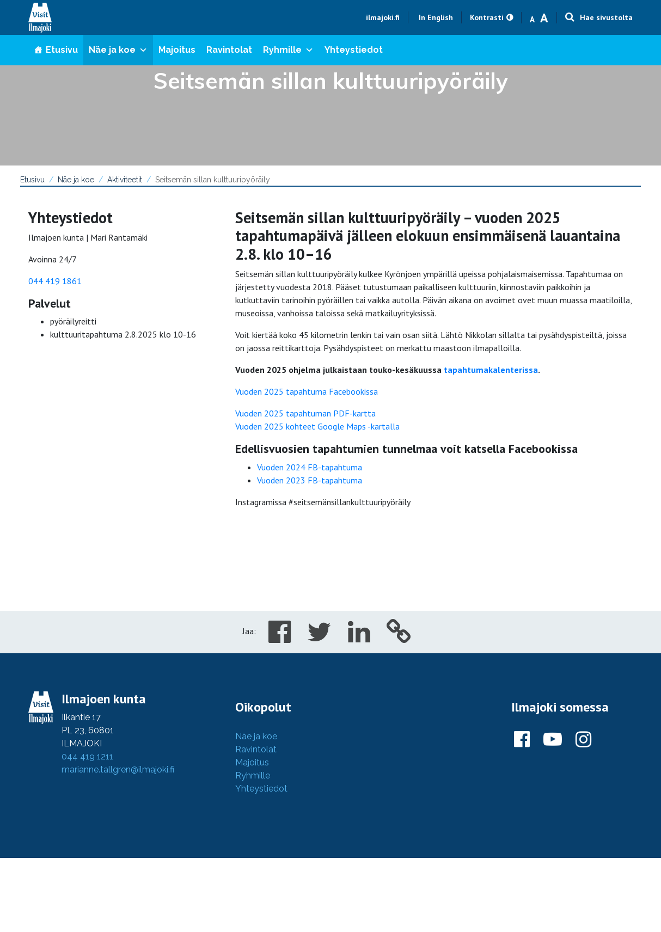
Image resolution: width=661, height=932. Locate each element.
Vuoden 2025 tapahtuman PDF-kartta (305, 413)
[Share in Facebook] (279, 638)
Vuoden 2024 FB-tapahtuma (309, 467)
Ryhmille (288, 50)
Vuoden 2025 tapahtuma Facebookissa (306, 391)
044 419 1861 (55, 280)
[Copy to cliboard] (399, 638)
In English (436, 17)
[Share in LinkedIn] (359, 638)
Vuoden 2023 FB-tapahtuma (309, 480)
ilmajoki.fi (383, 17)
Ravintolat (229, 50)
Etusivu (62, 50)
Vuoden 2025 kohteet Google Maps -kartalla (317, 426)
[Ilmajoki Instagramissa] (583, 740)
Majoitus (176, 50)
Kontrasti (487, 17)
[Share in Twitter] (319, 638)
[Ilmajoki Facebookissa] (522, 740)
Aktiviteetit (124, 179)
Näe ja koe (118, 50)
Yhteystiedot (354, 50)
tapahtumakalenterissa (491, 369)
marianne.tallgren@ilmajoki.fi (118, 769)
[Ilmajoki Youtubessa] (553, 740)
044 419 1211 (87, 756)
